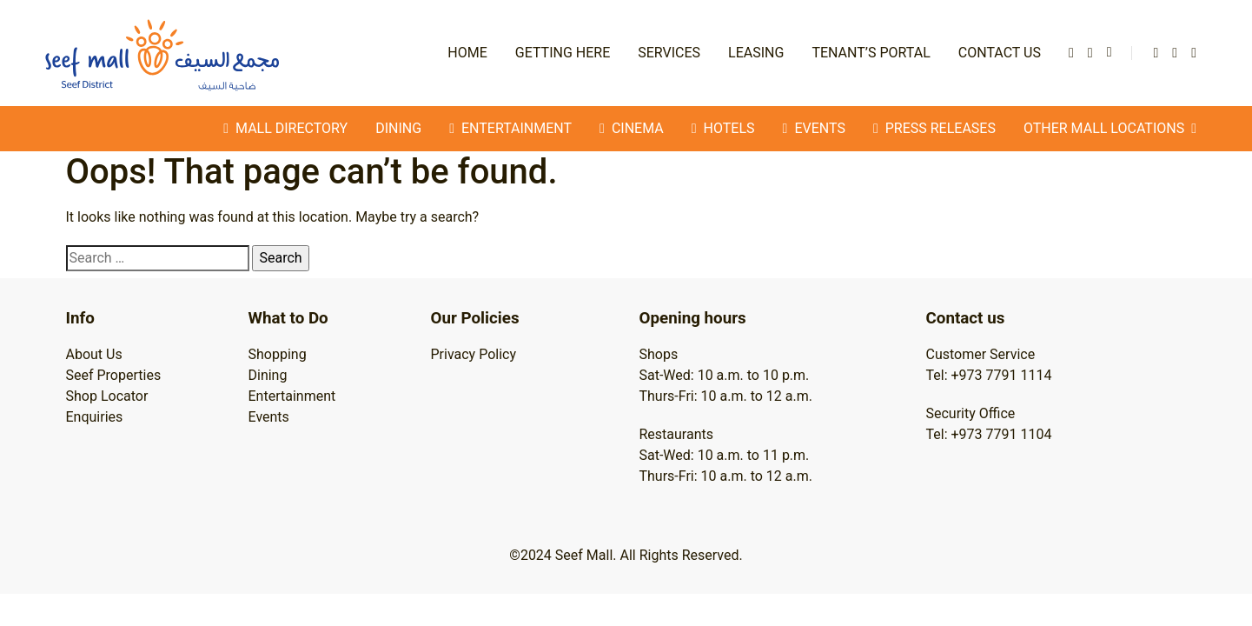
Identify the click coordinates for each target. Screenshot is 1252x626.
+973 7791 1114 (1001, 375)
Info (80, 318)
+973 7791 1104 (1001, 434)
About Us (94, 354)
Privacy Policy (474, 354)
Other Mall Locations (1109, 128)
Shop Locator (107, 396)
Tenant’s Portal (870, 52)
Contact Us (999, 52)
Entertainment (292, 396)
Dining (398, 128)
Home (467, 52)
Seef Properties (114, 375)
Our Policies (475, 318)
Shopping (277, 354)
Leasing (756, 52)
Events (268, 417)
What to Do (288, 318)
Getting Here (562, 52)
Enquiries (94, 417)
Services (669, 52)
